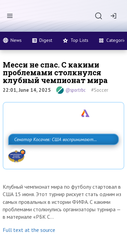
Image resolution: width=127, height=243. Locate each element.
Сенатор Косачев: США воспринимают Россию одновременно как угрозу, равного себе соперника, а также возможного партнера (61, 154)
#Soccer (99, 90)
